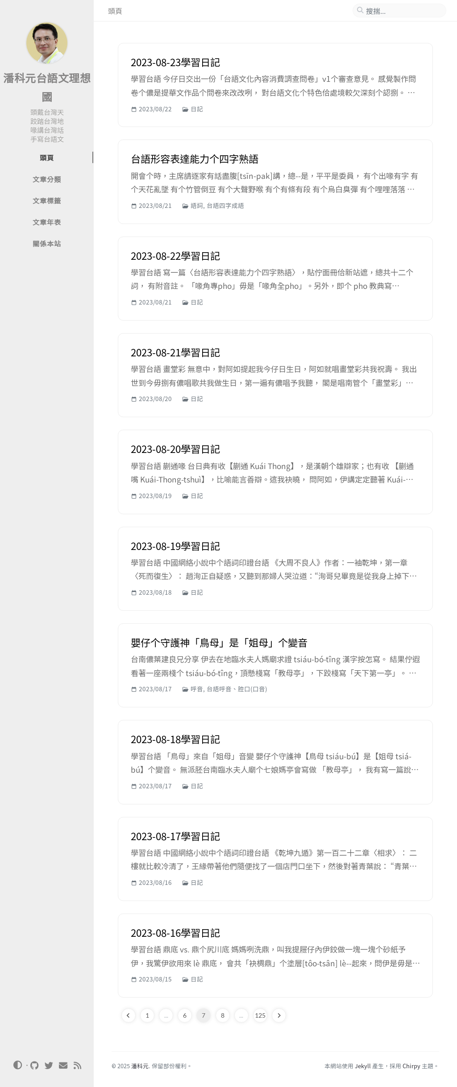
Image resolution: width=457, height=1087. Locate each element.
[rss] (78, 1065)
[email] (63, 1065)
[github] (35, 1065)
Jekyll (363, 1066)
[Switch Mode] (17, 1065)
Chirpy (411, 1066)
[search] (403, 10)
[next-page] (279, 1015)
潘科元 (140, 1066)
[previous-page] (128, 1015)
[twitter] (49, 1065)
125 (260, 1015)
